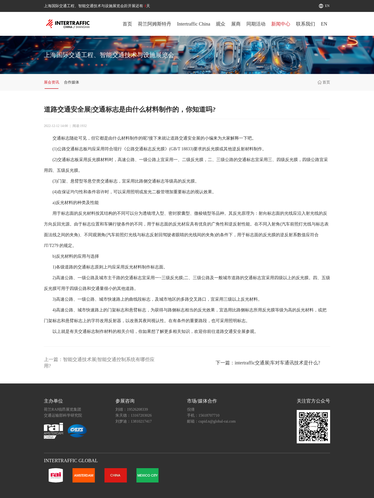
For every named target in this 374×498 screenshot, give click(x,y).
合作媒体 (71, 82)
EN (327, 6)
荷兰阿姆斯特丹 (154, 23)
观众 (220, 23)
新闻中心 (280, 23)
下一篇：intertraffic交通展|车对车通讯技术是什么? (268, 362)
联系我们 (305, 23)
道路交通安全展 (185, 138)
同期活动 (255, 23)
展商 (236, 23)
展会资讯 (51, 82)
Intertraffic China (193, 23)
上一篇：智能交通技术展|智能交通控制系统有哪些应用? (99, 362)
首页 (127, 23)
